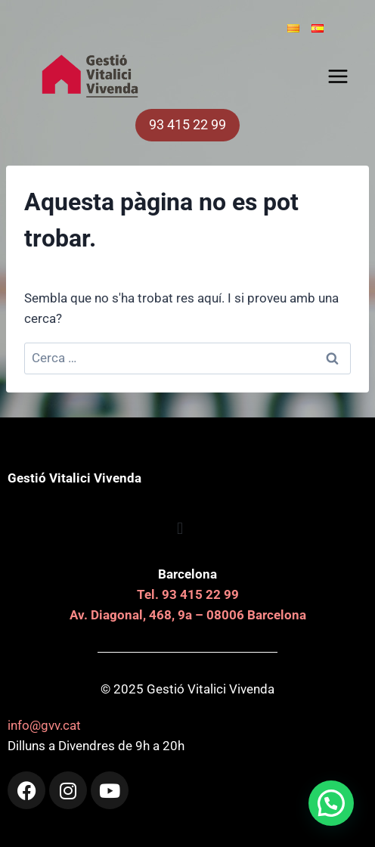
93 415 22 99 (187, 124)
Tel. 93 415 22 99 (188, 594)
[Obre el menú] (341, 76)
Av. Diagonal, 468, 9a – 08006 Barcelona (188, 614)
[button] (331, 803)
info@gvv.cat (44, 725)
